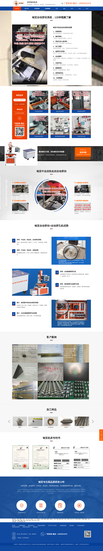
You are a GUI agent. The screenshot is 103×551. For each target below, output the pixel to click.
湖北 (16, 520)
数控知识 (35, 526)
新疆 (45, 519)
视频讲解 (27, 8)
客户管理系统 (20, 521)
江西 (89, 519)
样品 (72, 8)
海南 (21, 520)
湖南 (19, 520)
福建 (86, 519)
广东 (35, 519)
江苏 (24, 519)
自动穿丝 (17, 8)
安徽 (83, 519)
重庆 (21, 519)
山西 (68, 519)
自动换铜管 (47, 8)
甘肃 (30, 520)
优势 (57, 8)
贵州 (24, 520)
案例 (64, 8)
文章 (24, 521)
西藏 (48, 519)
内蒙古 (51, 519)
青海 (42, 519)
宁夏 (57, 519)
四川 (18, 519)
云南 (27, 520)
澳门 (63, 519)
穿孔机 (13, 525)
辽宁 (74, 519)
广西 (54, 519)
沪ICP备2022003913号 (84, 544)
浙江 (29, 519)
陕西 (32, 519)
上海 (26, 519)
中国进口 (38, 519)
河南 (13, 520)
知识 (87, 8)
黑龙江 (79, 519)
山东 (71, 519)
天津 (38, 520)
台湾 (33, 520)
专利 (79, 8)
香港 (60, 519)
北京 (35, 520)
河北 (65, 519)
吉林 (76, 519)
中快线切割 (36, 8)
